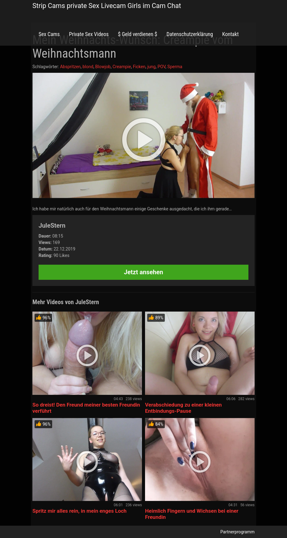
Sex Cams (49, 34)
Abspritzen (70, 66)
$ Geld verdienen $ (137, 34)
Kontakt (230, 34)
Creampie (122, 66)
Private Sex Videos (89, 34)
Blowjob (103, 66)
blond (87, 66)
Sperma (174, 66)
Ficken (139, 66)
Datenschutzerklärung (189, 34)
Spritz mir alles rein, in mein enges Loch (79, 511)
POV (161, 66)
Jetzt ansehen (143, 272)
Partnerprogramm (237, 531)
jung (151, 66)
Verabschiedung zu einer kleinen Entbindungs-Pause (183, 408)
